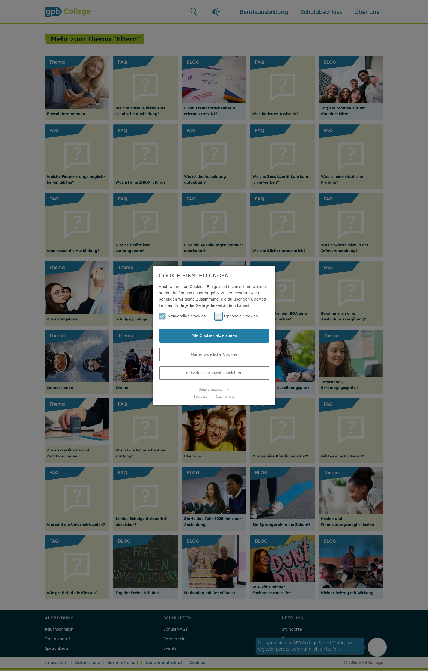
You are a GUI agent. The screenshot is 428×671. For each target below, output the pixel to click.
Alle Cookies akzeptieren (214, 335)
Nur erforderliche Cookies (214, 354)
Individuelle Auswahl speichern (214, 372)
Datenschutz (225, 397)
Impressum (202, 397)
